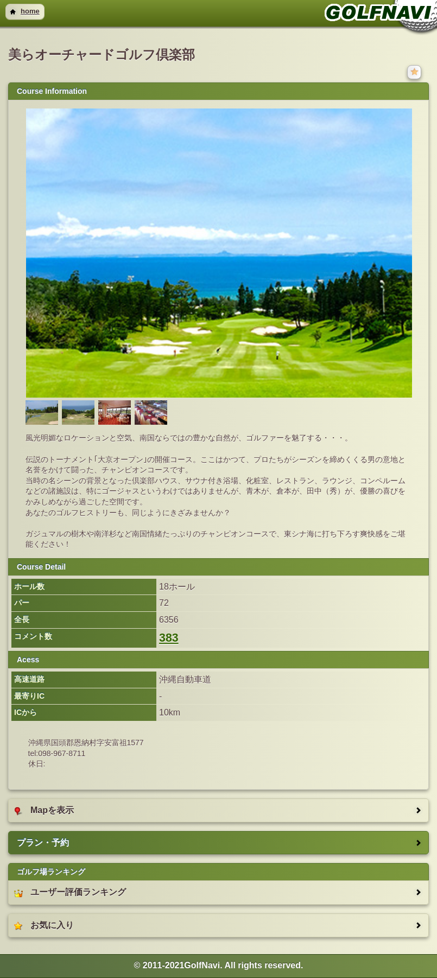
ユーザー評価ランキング (70, 892)
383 (169, 637)
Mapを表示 (44, 810)
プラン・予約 (43, 842)
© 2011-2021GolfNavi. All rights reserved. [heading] (218, 965)
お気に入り (44, 925)
